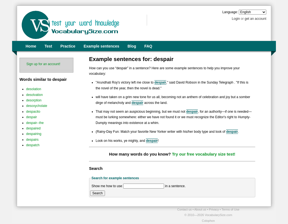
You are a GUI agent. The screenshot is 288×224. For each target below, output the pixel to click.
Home (31, 46)
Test (48, 46)
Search (97, 193)
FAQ (148, 46)
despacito (33, 112)
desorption (33, 100)
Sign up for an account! (43, 64)
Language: (230, 12)
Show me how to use (107, 186)
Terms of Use (230, 209)
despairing (33, 134)
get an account (255, 19)
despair (31, 117)
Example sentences (101, 46)
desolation (33, 89)
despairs (32, 140)
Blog (132, 46)
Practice (67, 46)
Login (236, 19)
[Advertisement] (81, 215)
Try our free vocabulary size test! (204, 154)
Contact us (185, 209)
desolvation (34, 95)
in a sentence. (175, 186)
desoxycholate (36, 106)
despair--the (35, 123)
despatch (33, 145)
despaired (33, 128)
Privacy (214, 209)
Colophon (208, 220)
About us (200, 209)
